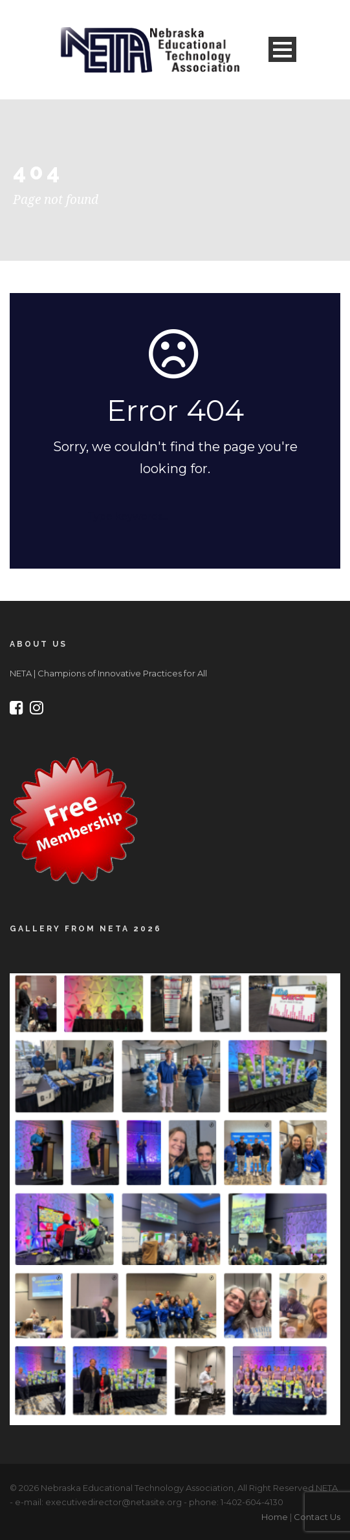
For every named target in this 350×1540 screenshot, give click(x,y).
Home (274, 1517)
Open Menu (282, 49)
